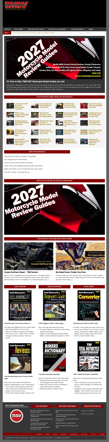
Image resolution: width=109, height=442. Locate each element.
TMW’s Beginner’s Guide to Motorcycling (51, 323)
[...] (63, 89)
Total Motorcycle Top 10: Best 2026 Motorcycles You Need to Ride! (95, 114)
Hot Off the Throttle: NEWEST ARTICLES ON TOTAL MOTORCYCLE (54, 97)
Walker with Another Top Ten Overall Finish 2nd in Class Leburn (23, 169)
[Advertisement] (68, 14)
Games (91, 29)
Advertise (39, 434)
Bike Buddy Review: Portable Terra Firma (71, 272)
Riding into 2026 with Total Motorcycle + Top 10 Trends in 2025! (46, 131)
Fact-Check (84, 434)
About (48, 434)
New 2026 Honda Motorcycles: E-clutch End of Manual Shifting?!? (46, 114)
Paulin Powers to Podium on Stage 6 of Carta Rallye (20, 156)
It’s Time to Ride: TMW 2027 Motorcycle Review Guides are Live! (35, 81)
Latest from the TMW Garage (67, 406)
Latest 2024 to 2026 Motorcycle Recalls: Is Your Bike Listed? (45, 141)
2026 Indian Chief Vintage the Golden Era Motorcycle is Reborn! (46, 122)
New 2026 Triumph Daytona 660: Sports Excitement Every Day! (70, 105)
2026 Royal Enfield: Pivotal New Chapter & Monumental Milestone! (70, 141)
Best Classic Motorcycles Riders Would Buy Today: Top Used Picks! (71, 114)
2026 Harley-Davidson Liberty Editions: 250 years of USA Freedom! (95, 122)
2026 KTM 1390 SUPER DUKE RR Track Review (18, 163)
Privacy (55, 434)
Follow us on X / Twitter (87, 411)
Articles (8, 29)
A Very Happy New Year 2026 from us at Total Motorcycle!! (70, 131)
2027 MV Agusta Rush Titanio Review (15, 159)
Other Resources (77, 29)
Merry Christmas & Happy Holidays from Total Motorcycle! (95, 131)
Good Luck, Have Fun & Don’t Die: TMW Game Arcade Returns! (46, 105)
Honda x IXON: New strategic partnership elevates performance (23, 166)
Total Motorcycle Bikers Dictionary (49, 374)
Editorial (64, 434)
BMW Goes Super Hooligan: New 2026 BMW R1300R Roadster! (21, 114)
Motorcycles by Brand (57, 29)
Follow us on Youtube (87, 414)
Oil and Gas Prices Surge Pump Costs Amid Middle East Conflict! (95, 105)
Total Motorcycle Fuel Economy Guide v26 (17, 323)
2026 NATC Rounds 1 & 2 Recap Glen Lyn (17, 172)
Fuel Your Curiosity (42, 406)
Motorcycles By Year (35, 29)
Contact (93, 434)
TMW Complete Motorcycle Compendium (85, 374)
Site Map (102, 434)
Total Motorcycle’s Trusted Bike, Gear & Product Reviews (54, 239)
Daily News (18, 29)
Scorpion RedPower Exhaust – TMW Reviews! (21, 272)
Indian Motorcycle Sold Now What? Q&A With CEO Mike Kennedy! (22, 122)
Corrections (73, 434)
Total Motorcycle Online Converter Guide (85, 323)
